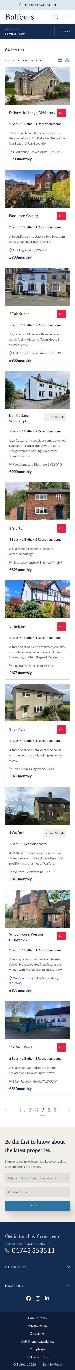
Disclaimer (37, 1333)
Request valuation (40, 4)
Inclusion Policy (37, 1357)
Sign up (37, 1205)
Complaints (37, 1349)
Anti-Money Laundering (37, 1341)
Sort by (10, 60)
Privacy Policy (37, 1325)
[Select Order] (29, 60)
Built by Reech (53, 1364)
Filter (65, 31)
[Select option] (37, 1178)
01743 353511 (33, 1250)
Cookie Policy (37, 1318)
